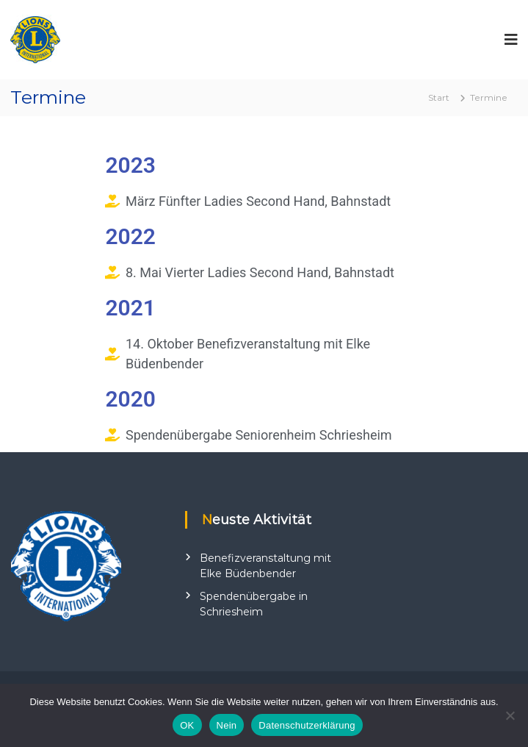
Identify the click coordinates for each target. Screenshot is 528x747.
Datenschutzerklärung (306, 725)
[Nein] (509, 715)
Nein (227, 725)
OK (187, 725)
